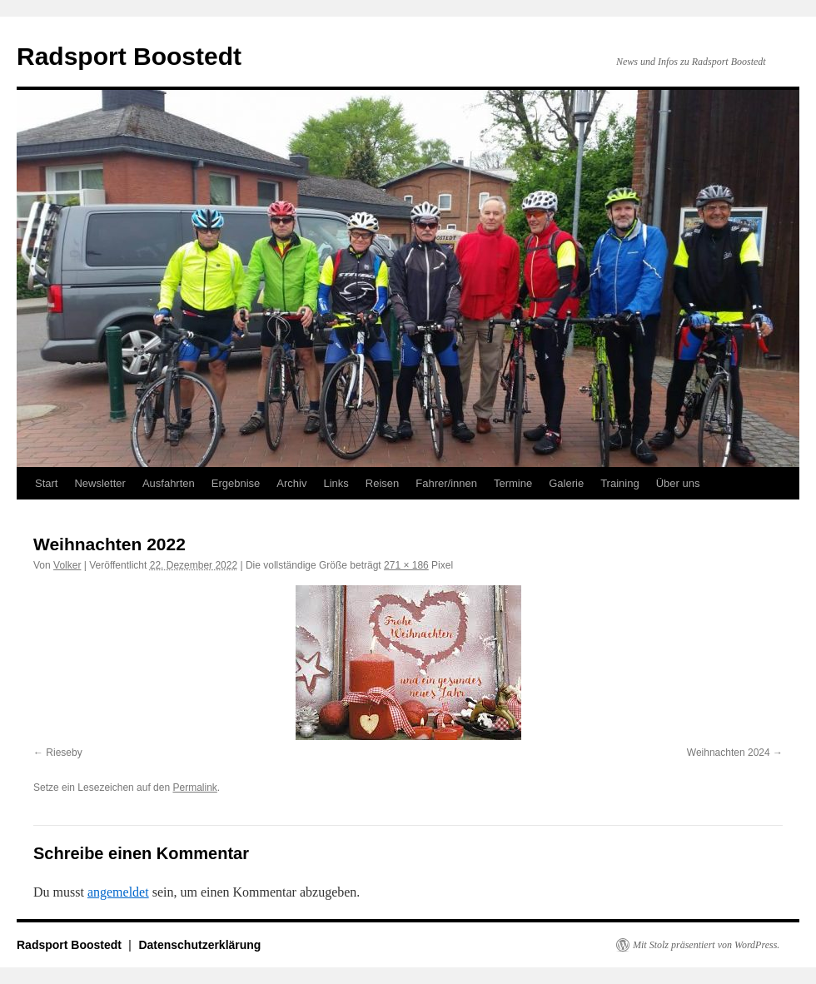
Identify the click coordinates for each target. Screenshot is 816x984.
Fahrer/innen (446, 483)
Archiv (291, 483)
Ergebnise (236, 483)
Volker (67, 565)
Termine (513, 483)
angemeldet (118, 892)
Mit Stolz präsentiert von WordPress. (706, 945)
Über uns (678, 483)
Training (619, 483)
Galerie (566, 483)
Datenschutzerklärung (199, 945)
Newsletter (99, 483)
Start (46, 483)
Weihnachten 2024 (728, 752)
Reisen (382, 483)
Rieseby (64, 752)
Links (335, 483)
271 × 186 (406, 565)
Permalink (194, 787)
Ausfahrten (168, 483)
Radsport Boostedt (129, 56)
